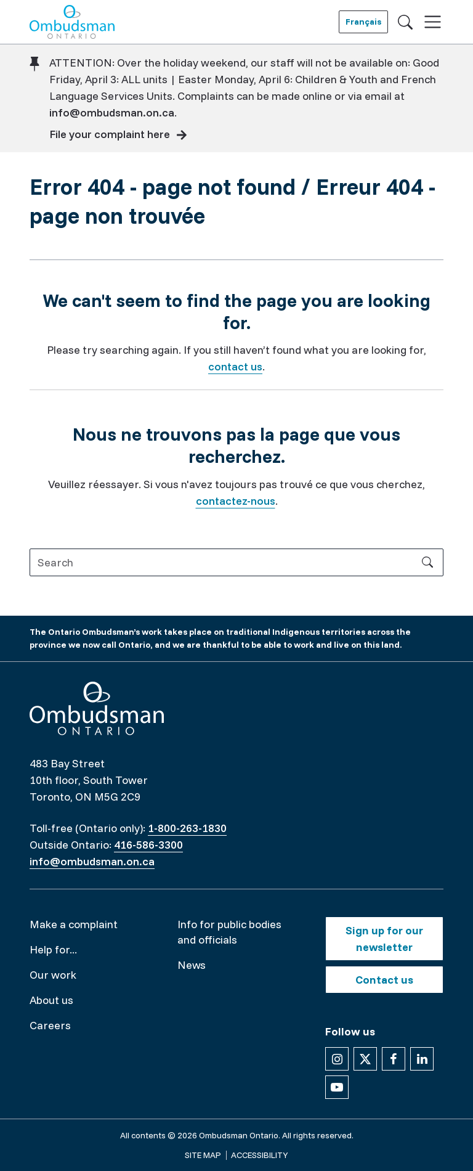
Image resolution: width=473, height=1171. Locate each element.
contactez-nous (235, 501)
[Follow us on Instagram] (337, 1059)
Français (363, 21)
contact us (235, 366)
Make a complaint (74, 924)
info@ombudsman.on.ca (111, 112)
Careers (50, 1025)
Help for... (53, 949)
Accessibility (259, 1155)
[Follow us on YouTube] (337, 1087)
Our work (53, 975)
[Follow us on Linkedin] (422, 1059)
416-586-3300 (148, 845)
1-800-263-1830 (187, 828)
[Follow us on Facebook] (393, 1059)
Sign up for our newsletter (384, 938)
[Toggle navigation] (432, 22)
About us (51, 1000)
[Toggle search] (405, 22)
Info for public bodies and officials (229, 932)
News (191, 965)
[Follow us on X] (365, 1059)
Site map (203, 1155)
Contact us (384, 980)
